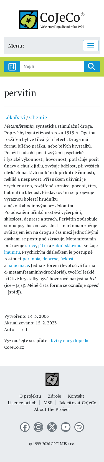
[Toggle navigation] (90, 45)
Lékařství (14, 117)
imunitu (12, 252)
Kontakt (76, 396)
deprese (50, 259)
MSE (48, 403)
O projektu (30, 396)
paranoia (31, 259)
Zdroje (54, 396)
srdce (30, 245)
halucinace (18, 265)
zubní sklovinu (67, 245)
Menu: (16, 45)
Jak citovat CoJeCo (77, 403)
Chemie (38, 117)
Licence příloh (22, 403)
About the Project (52, 409)
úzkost (67, 259)
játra (43, 245)
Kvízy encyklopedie (70, 340)
